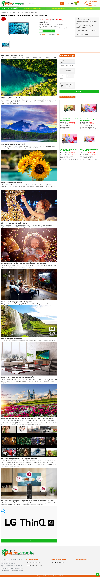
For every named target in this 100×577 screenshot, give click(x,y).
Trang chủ (3, 12)
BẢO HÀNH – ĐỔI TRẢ (57, 562)
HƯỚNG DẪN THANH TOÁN (34, 565)
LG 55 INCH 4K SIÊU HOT (58, 8)
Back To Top (97, 574)
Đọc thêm (79, 91)
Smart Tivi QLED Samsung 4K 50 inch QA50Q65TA (69, 150)
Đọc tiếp (29, 541)
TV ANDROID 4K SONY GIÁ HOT (32, 8)
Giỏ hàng (73, 3)
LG (10, 12)
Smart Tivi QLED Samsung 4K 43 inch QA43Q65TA (89, 119)
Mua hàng (48, 31)
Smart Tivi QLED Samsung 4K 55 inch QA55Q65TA (89, 150)
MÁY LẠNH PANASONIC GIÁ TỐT (85, 8)
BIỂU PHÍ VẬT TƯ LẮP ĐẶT (33, 562)
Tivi (8, 12)
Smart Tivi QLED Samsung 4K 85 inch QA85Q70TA (69, 119)
